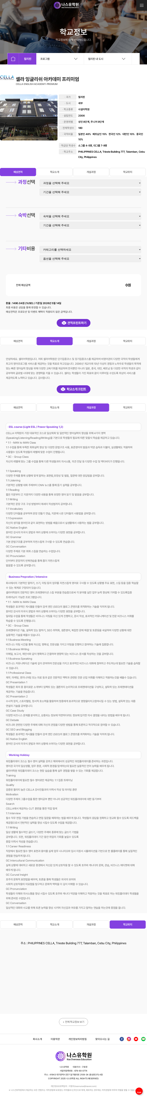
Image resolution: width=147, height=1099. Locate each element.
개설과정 (91, 172)
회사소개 (37, 1039)
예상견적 (18, 172)
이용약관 (55, 1039)
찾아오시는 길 (102, 1039)
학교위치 (127, 172)
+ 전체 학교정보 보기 (73, 1021)
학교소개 (54, 172)
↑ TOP (139, 1091)
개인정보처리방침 (77, 1039)
